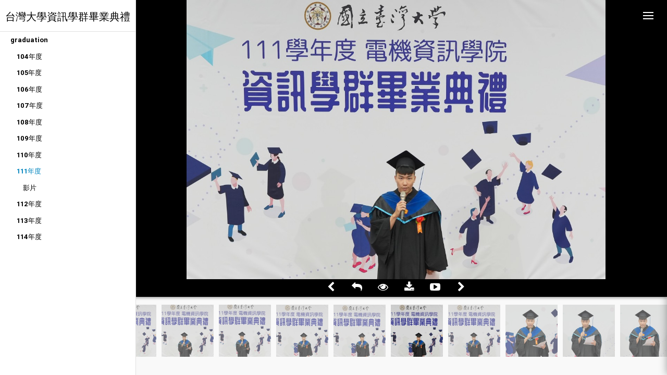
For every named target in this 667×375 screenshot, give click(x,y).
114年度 (29, 236)
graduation (29, 39)
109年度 (29, 138)
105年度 (29, 72)
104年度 (29, 56)
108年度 (29, 122)
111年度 (29, 171)
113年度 (29, 220)
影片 (29, 187)
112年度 (29, 203)
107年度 (30, 105)
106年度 (29, 89)
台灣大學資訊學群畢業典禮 (67, 16)
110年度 (29, 155)
